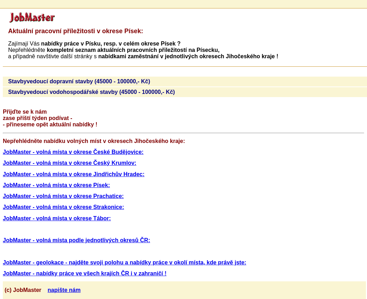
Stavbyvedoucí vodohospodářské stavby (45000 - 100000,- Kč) (91, 92)
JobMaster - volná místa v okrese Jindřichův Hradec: (73, 174)
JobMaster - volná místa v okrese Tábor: (57, 218)
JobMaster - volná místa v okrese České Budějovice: (73, 152)
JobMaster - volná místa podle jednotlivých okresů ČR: (76, 240)
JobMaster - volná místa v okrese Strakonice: (63, 207)
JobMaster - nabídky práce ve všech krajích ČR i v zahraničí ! (84, 273)
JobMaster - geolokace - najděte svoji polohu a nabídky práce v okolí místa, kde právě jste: (124, 262)
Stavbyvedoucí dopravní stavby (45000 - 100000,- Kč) (79, 81)
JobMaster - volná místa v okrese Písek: (56, 185)
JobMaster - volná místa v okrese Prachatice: (63, 196)
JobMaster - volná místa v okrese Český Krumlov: (69, 163)
